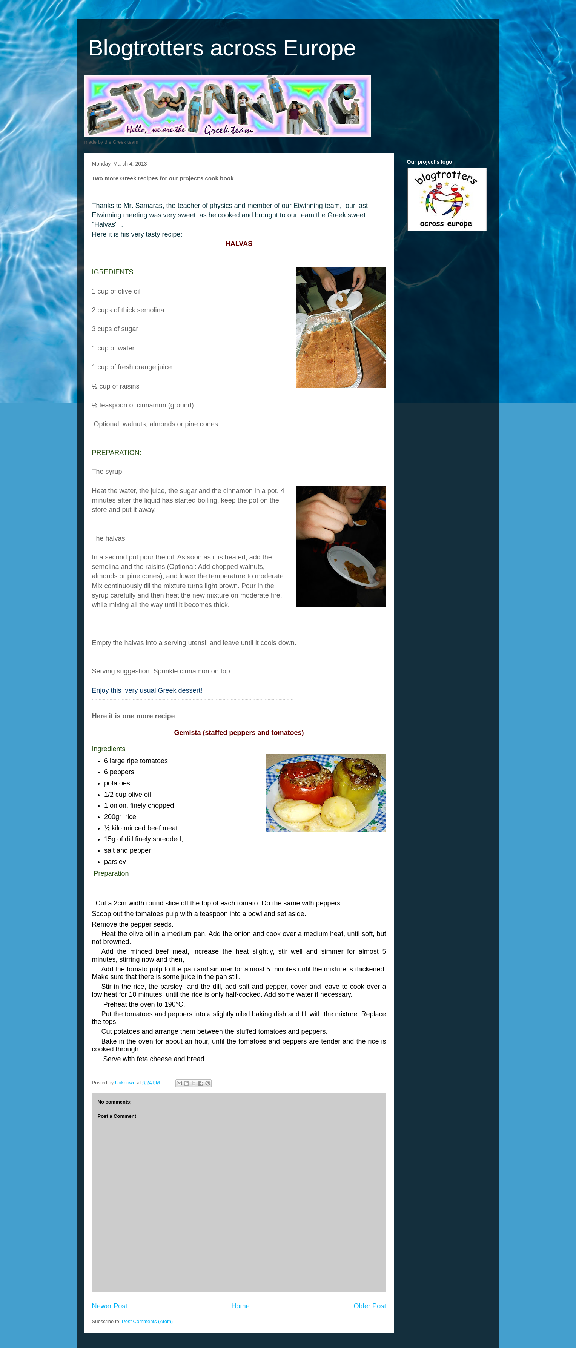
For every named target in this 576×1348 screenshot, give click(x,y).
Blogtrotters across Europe (222, 47)
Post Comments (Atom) (147, 1321)
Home (240, 1306)
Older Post (370, 1306)
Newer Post (109, 1306)
